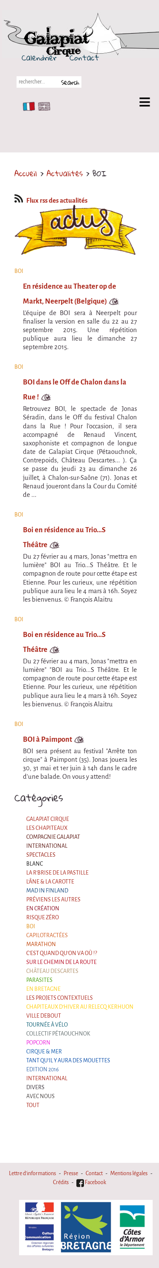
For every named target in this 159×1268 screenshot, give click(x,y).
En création (42, 909)
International (46, 846)
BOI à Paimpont (47, 739)
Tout (32, 1105)
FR (26, 106)
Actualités (65, 173)
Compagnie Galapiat (53, 837)
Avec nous (40, 1096)
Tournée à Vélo (47, 1025)
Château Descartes (52, 971)
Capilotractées (47, 935)
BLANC (34, 864)
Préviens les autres (53, 900)
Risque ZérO (42, 918)
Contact (84, 57)
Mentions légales (129, 1173)
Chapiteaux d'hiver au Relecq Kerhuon (80, 1007)
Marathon (41, 944)
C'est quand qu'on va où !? (61, 953)
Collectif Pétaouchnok (58, 1034)
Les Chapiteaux (46, 828)
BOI (30, 926)
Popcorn (38, 1043)
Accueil (25, 173)
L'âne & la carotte (50, 882)
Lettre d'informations (32, 1173)
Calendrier (39, 57)
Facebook (91, 1182)
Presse (71, 1173)
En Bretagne (43, 989)
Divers (35, 1087)
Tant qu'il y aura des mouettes (68, 1061)
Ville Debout (43, 1016)
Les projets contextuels (59, 998)
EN (42, 106)
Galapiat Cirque (47, 819)
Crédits (61, 1182)
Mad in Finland (47, 891)
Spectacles (41, 855)
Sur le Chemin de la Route (61, 962)
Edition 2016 (42, 1070)
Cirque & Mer (44, 1052)
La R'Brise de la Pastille (57, 873)
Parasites (39, 980)
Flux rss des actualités (50, 200)
